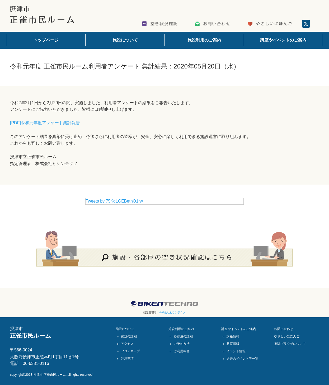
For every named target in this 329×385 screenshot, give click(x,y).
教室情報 (233, 344)
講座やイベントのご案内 (283, 40)
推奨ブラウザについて (290, 344)
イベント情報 (236, 351)
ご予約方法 (182, 344)
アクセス (127, 344)
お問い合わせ (283, 329)
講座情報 (233, 336)
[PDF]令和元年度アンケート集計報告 (45, 123)
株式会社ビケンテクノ (172, 312)
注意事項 (127, 358)
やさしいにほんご (286, 336)
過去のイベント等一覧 (242, 358)
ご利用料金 (182, 351)
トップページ (46, 40)
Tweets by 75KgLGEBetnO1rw (114, 201)
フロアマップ (130, 351)
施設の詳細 (129, 336)
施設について (125, 40)
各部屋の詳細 (183, 336)
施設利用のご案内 (204, 40)
